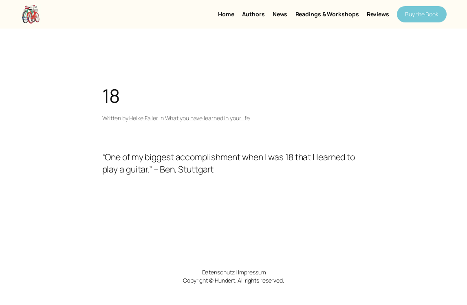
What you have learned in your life (207, 118)
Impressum (252, 272)
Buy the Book (421, 14)
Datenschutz (218, 272)
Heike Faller (143, 118)
